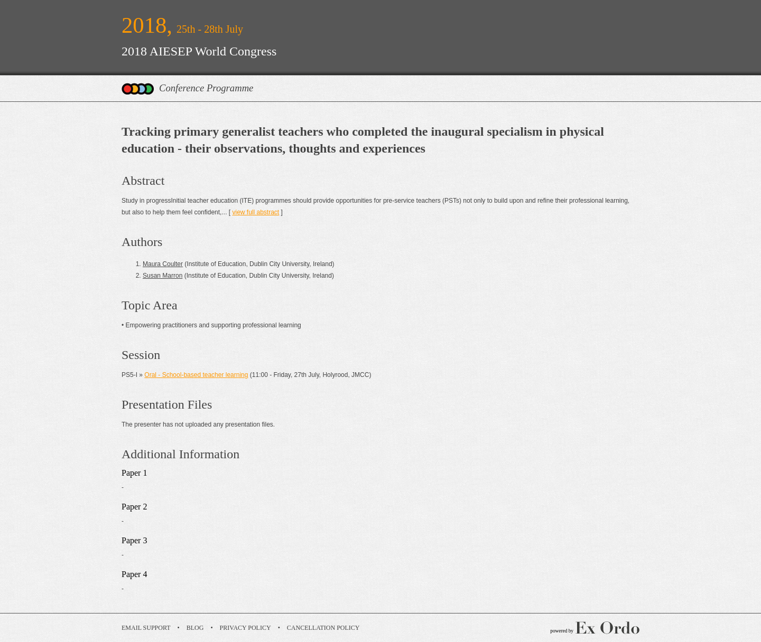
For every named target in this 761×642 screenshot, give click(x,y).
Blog (195, 627)
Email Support (146, 627)
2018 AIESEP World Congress (199, 51)
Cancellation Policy (323, 627)
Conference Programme (206, 87)
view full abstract (255, 212)
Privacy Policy (245, 627)
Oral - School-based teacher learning (196, 375)
